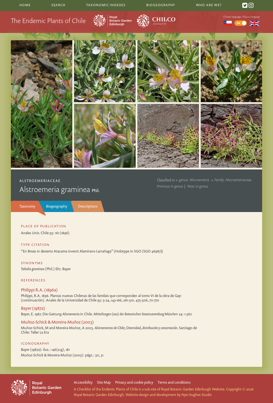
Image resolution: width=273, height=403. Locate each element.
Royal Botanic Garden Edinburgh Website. (193, 389)
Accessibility (83, 382)
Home (24, 5)
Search (58, 5)
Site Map (104, 382)
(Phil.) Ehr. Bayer (46, 268)
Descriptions (87, 206)
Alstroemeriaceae (40, 180)
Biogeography (56, 206)
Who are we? (209, 5)
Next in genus (197, 186)
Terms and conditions (174, 382)
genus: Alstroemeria (194, 180)
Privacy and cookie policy (134, 382)
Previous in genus (170, 186)
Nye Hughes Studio (197, 394)
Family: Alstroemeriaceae (232, 180)
